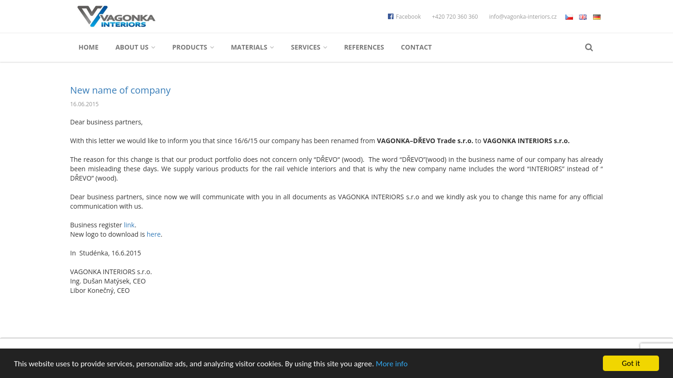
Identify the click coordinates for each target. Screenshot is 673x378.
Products (193, 47)
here (154, 234)
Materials (252, 47)
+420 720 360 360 (455, 17)
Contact (416, 47)
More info (392, 364)
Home (89, 47)
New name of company (120, 90)
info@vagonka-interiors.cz (523, 17)
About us (135, 47)
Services (309, 47)
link (129, 224)
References (364, 47)
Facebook (404, 17)
